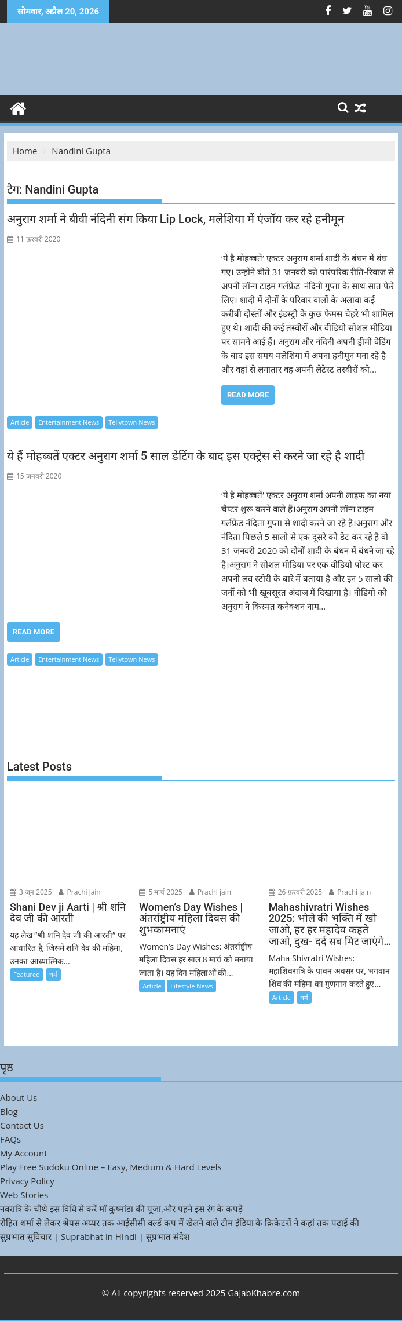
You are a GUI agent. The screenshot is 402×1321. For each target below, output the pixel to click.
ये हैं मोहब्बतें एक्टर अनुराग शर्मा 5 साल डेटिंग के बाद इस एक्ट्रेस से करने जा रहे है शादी (185, 456)
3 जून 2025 (31, 892)
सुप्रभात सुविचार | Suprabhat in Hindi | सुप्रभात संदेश (94, 1236)
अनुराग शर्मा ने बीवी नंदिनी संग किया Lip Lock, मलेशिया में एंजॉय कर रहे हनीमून (175, 219)
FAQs (10, 1139)
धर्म (53, 974)
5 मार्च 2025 (160, 892)
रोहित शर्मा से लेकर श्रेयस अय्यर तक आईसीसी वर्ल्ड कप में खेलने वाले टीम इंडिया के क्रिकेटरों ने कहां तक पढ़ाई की (179, 1222)
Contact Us (22, 1125)
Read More (248, 395)
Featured (26, 974)
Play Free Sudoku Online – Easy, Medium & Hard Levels (111, 1167)
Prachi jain (79, 892)
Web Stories (24, 1194)
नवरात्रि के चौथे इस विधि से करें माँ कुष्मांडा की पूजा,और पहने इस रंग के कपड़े (121, 1208)
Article (19, 422)
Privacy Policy (27, 1181)
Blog (9, 1111)
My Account (23, 1153)
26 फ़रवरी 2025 (296, 892)
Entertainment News (68, 422)
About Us (18, 1097)
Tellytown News (131, 422)
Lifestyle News (191, 985)
